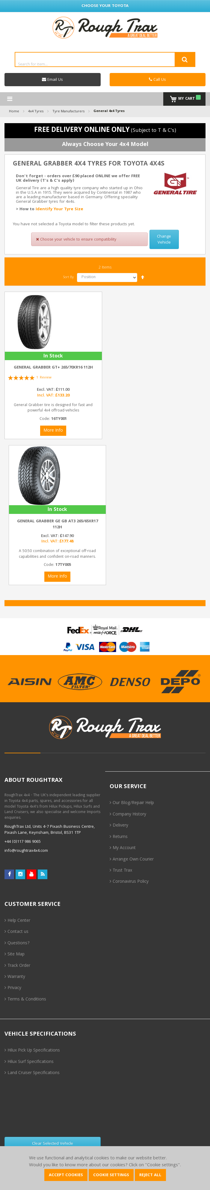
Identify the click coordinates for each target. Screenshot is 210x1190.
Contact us (17, 932)
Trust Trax (122, 870)
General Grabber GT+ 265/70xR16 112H (53, 367)
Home (14, 111)
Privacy (14, 988)
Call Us (157, 80)
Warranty (16, 977)
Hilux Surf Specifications (30, 1062)
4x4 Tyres (35, 111)
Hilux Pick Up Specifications (33, 1050)
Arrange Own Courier (133, 859)
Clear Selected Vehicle (52, 1143)
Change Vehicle (164, 239)
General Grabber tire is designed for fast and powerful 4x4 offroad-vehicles (53, 408)
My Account (124, 848)
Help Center (18, 920)
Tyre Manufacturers (68, 111)
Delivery (120, 825)
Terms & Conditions (26, 999)
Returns (120, 837)
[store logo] (105, 27)
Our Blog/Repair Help (133, 803)
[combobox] (105, 64)
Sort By (68, 277)
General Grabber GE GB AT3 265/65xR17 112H (57, 524)
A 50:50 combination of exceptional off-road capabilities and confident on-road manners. (57, 554)
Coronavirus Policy (131, 881)
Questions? (18, 943)
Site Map (16, 954)
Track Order (18, 966)
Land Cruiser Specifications (33, 1073)
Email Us (52, 80)
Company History (129, 814)
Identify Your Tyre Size (59, 209)
